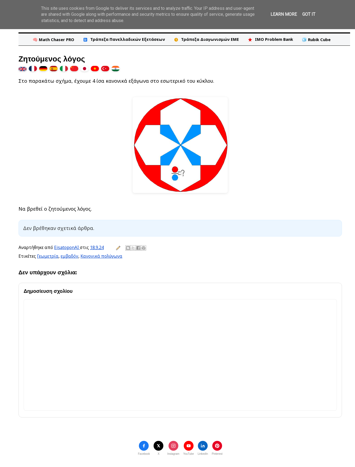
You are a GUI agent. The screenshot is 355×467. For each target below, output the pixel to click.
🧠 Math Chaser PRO (53, 39)
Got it (308, 14)
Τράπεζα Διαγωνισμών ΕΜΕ (206, 39)
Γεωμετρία (47, 256)
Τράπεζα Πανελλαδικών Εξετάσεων (124, 39)
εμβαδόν (69, 256)
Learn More (283, 14)
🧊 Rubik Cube (316, 39)
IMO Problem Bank (270, 39)
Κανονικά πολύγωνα (101, 256)
